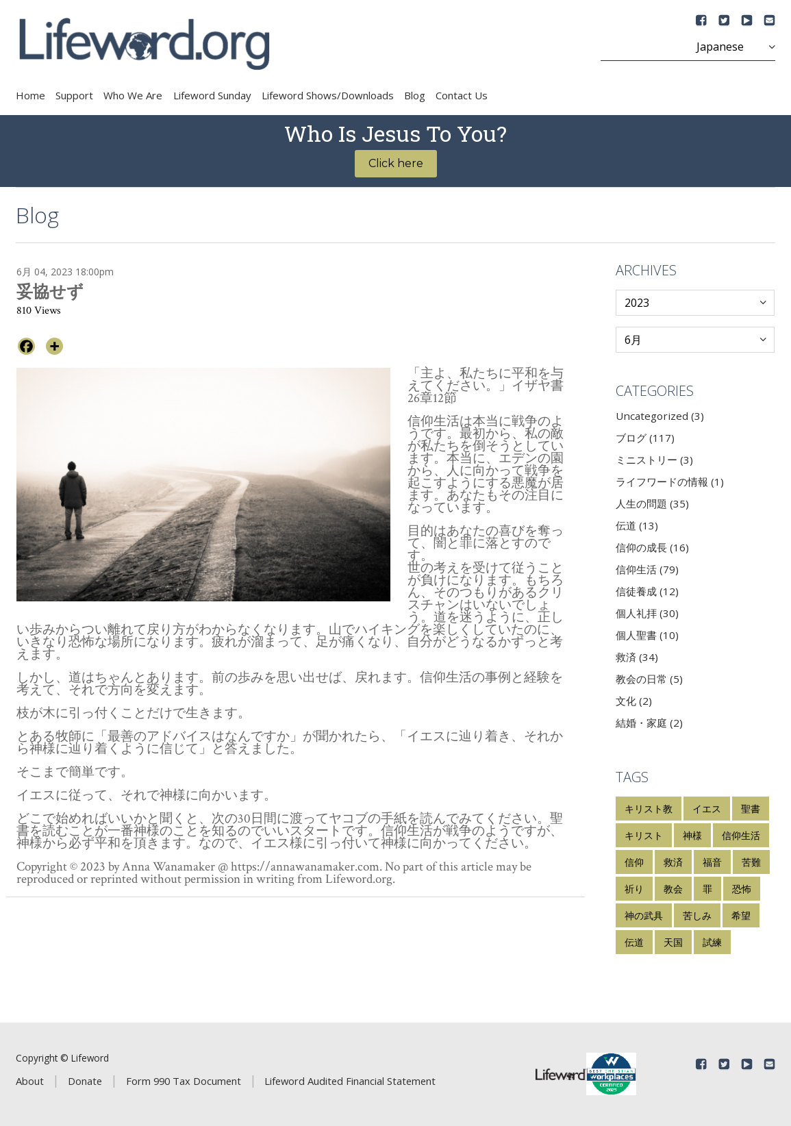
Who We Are (132, 95)
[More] (54, 346)
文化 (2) (634, 701)
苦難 (751, 861)
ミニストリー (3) (654, 459)
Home (30, 95)
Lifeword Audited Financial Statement (350, 1081)
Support (74, 95)
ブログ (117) (645, 438)
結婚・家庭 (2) (649, 722)
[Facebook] (26, 346)
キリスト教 (649, 808)
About (30, 1081)
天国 (673, 942)
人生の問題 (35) (652, 503)
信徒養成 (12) (647, 591)
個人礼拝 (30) (647, 613)
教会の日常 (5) (649, 679)
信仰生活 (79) (647, 569)
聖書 (750, 808)
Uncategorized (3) (660, 416)
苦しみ (697, 915)
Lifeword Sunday (212, 95)
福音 (712, 861)
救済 (673, 861)
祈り (634, 888)
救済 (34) (637, 657)
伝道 (634, 942)
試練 (712, 942)
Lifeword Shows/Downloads (328, 95)
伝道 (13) (637, 525)
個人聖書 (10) (647, 635)
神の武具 (644, 915)
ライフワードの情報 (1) (670, 481)
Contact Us (462, 95)
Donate (85, 1081)
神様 (692, 835)
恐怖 (741, 888)
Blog (414, 95)
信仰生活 (741, 835)
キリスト (644, 835)
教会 (673, 888)
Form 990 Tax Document (183, 1081)
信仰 (634, 861)
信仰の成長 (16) (652, 547)
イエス (706, 808)
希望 (741, 915)
